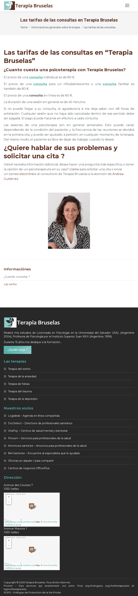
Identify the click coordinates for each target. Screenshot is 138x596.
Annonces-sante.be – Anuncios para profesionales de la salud (47, 445)
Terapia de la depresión (23, 399)
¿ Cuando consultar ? (17, 276)
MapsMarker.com (13, 522)
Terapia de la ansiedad (22, 376)
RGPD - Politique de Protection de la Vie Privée (32, 592)
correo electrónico (22, 174)
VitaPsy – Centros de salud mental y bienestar (38, 430)
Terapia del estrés (19, 369)
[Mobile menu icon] (127, 5)
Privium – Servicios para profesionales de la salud (39, 438)
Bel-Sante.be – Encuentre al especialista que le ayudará (44, 453)
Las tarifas (10, 284)
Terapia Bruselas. (35, 582)
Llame (74, 169)
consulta (36, 77)
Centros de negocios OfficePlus (28, 468)
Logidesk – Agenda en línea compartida (34, 415)
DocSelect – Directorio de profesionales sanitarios (40, 423)
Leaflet (25, 522)
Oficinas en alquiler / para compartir (31, 460)
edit (18, 525)
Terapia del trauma (20, 391)
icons (31, 522)
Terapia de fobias (19, 384)
